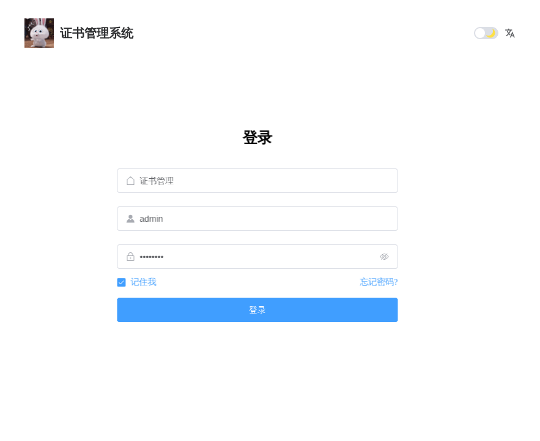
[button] (510, 33)
